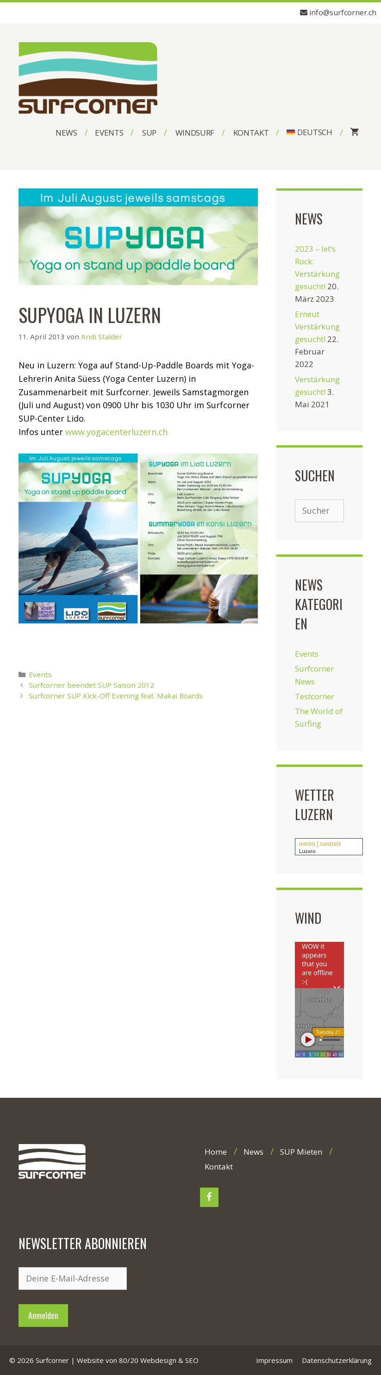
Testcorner (314, 696)
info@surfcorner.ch (342, 12)
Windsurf (194, 132)
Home (216, 1151)
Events (109, 132)
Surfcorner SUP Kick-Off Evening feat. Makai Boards (116, 695)
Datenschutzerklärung (337, 1360)
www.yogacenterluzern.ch (116, 431)
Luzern (306, 850)
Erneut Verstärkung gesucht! (317, 326)
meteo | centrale (319, 843)
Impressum (274, 1360)
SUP (149, 132)
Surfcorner (52, 1360)
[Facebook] (209, 1197)
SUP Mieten (301, 1151)
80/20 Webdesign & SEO (159, 1360)
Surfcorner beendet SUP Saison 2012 (91, 685)
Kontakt (251, 132)
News (66, 132)
